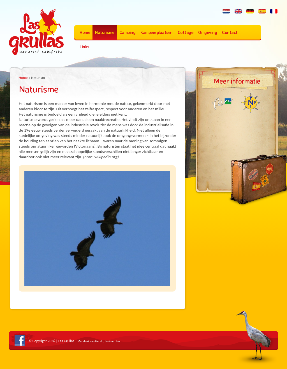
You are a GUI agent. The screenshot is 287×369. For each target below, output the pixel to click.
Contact (230, 32)
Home (85, 32)
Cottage (185, 32)
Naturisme (104, 32)
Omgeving (207, 32)
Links (84, 46)
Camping (127, 32)
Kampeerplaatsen (156, 32)
